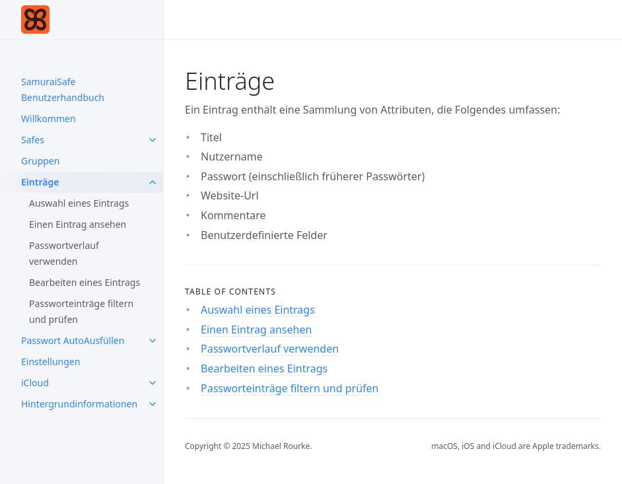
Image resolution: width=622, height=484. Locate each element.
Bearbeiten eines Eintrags (84, 282)
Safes (32, 139)
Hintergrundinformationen (79, 404)
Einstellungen (50, 361)
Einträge (40, 182)
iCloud (35, 382)
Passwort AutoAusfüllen (72, 340)
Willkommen (48, 118)
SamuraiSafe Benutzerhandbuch (62, 89)
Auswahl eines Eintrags (79, 203)
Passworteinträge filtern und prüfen (81, 311)
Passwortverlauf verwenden (64, 253)
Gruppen (40, 161)
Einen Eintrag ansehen (77, 224)
